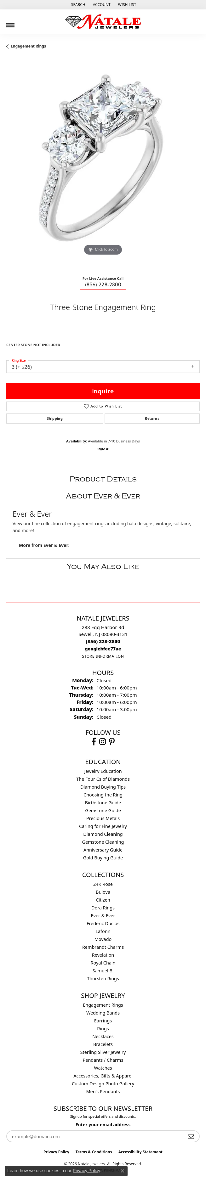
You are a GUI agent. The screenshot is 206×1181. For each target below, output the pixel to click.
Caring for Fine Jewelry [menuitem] (103, 826)
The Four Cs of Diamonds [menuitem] (103, 779)
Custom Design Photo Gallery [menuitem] (103, 1084)
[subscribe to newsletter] (191, 1136)
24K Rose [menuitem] (103, 884)
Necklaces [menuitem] (102, 1036)
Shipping (55, 418)
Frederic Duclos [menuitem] (103, 923)
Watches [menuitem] (103, 1068)
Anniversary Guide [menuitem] (103, 850)
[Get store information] (103, 656)
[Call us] (103, 649)
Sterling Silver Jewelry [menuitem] (103, 1052)
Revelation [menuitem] (103, 955)
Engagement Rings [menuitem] (103, 1005)
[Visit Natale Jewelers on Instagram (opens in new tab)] (102, 741)
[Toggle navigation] (10, 22)
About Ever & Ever (103, 496)
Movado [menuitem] (103, 939)
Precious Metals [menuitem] (103, 818)
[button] (77, 4)
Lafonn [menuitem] (102, 931)
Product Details (103, 479)
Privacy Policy (56, 1152)
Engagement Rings (28, 46)
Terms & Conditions (94, 1152)
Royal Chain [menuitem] (103, 963)
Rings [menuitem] (103, 1029)
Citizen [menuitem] (103, 900)
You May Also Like (103, 566)
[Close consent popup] (122, 1171)
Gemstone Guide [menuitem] (103, 810)
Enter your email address (103, 1125)
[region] (103, 165)
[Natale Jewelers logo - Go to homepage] (103, 21)
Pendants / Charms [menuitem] (103, 1060)
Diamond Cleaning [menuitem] (103, 834)
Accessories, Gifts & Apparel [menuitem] (103, 1076)
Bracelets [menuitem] (103, 1044)
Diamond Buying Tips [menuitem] (103, 787)
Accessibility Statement (140, 1152)
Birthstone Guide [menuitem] (103, 803)
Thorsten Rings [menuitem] (103, 978)
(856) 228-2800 (103, 284)
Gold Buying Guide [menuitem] (103, 858)
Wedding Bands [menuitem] (103, 1013)
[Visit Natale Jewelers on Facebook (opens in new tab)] (93, 741)
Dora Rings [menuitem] (103, 908)
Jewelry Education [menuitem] (103, 771)
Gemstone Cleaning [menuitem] (103, 842)
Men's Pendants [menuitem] (103, 1091)
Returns (152, 418)
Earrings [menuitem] (103, 1021)
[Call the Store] (103, 641)
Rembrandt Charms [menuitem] (103, 947)
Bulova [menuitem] (103, 892)
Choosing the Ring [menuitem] (103, 795)
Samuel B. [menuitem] (103, 971)
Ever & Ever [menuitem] (103, 916)
